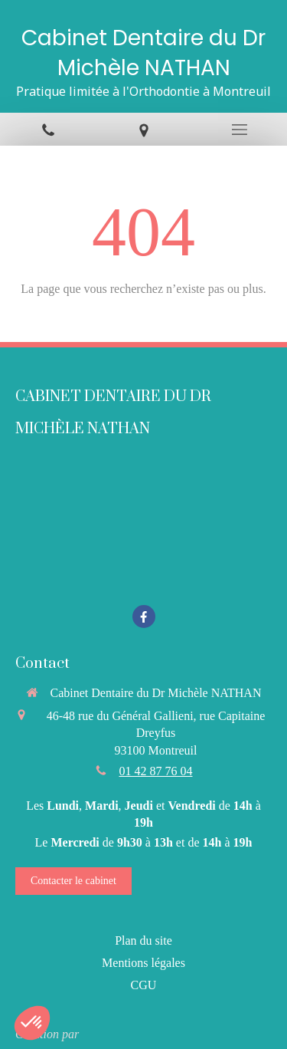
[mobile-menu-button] (239, 129)
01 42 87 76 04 (156, 771)
